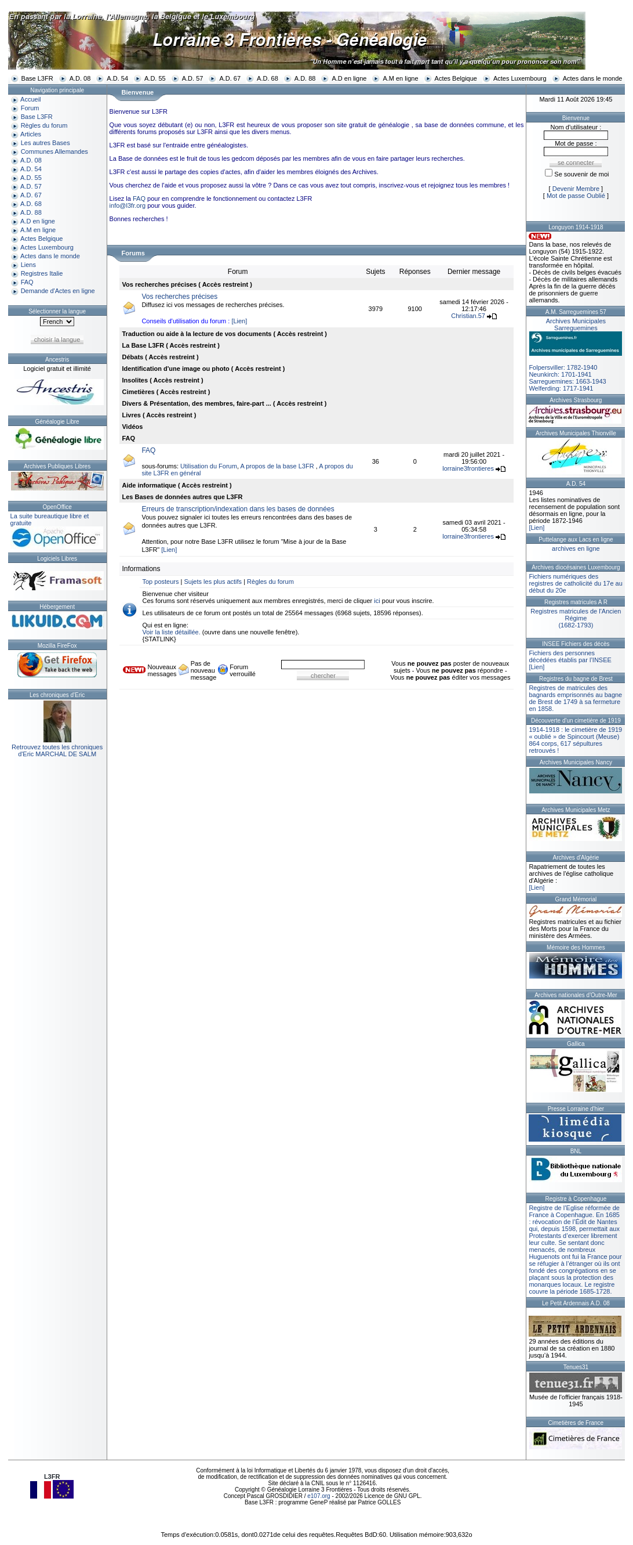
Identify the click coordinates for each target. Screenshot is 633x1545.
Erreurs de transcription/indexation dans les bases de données (237, 509)
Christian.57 (468, 315)
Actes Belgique (456, 78)
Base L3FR (37, 78)
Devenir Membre (575, 188)
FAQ (27, 282)
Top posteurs (160, 581)
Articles (30, 134)
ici (377, 600)
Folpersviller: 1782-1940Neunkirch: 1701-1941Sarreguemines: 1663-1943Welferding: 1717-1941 (576, 354)
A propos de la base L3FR (277, 466)
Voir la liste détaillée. (171, 632)
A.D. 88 (305, 78)
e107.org (318, 1496)
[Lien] (239, 320)
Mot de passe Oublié (576, 195)
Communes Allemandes (54, 151)
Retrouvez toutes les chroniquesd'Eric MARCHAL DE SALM (57, 750)
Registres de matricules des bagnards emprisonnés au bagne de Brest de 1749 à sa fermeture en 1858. (575, 698)
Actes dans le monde (593, 78)
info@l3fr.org (128, 205)
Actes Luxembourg (520, 78)
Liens (28, 264)
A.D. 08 (80, 78)
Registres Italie (42, 273)
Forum (30, 107)
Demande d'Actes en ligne (58, 290)
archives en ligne (576, 548)
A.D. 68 (267, 78)
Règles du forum (44, 125)
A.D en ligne (349, 78)
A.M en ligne (400, 78)
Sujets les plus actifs (213, 581)
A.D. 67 (230, 78)
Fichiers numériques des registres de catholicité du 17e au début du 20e (575, 583)
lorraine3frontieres (468, 468)
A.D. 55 (155, 78)
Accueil (30, 99)
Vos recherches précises (179, 297)
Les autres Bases (45, 142)
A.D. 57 (192, 78)
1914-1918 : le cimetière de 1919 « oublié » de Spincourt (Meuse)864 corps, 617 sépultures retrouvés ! (575, 740)
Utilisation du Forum (208, 466)
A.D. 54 (117, 78)
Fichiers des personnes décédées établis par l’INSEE (570, 656)
